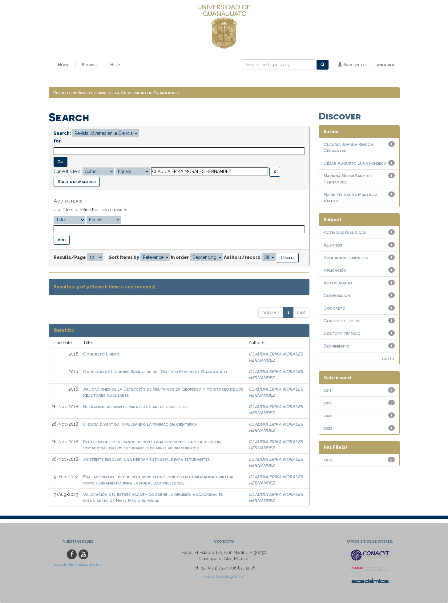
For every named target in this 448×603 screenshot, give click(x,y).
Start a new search (77, 182)
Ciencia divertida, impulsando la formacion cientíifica (140, 424)
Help (115, 64)
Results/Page (70, 257)
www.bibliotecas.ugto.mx (78, 565)
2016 (328, 403)
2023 (328, 428)
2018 (328, 390)
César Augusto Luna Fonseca (355, 163)
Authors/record (242, 257)
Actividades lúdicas (345, 232)
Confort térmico (342, 333)
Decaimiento (336, 346)
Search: (62, 133)
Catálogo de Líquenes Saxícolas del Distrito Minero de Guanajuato (155, 372)
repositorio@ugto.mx (224, 576)
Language (384, 64)
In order (180, 257)
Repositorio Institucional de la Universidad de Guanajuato (116, 93)
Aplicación (335, 270)
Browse (90, 64)
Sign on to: (352, 64)
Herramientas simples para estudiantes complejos (135, 407)
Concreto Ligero (101, 354)
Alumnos (333, 245)
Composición (337, 296)
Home (63, 64)
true (328, 460)
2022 (328, 416)
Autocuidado (338, 283)
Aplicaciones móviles (346, 258)
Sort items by (124, 257)
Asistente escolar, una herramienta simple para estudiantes (146, 459)
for (57, 141)
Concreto (334, 308)
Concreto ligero (342, 321)
